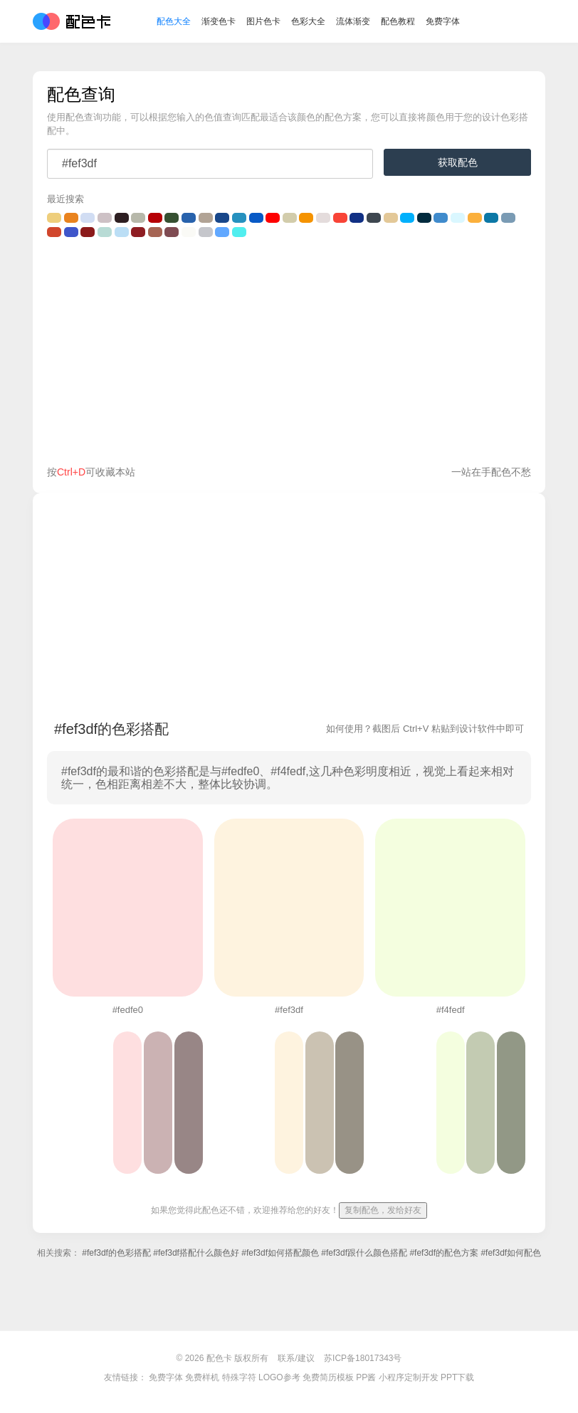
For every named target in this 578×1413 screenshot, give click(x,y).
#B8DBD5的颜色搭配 (105, 232)
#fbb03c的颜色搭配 (475, 218)
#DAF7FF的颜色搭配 (458, 218)
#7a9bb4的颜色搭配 (508, 218)
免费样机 (202, 1377)
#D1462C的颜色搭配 (54, 232)
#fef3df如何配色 (510, 1253)
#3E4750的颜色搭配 (374, 218)
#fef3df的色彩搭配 (116, 1253)
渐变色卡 (218, 21)
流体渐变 (353, 21)
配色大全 (174, 21)
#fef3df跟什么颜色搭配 (364, 1253)
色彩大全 (308, 21)
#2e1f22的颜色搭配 (122, 218)
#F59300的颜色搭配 (306, 218)
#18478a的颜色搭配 (222, 218)
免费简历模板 (328, 1377)
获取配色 (458, 162)
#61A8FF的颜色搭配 (222, 232)
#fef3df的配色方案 (443, 1253)
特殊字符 (239, 1377)
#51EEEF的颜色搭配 (239, 232)
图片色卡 (263, 21)
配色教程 (398, 21)
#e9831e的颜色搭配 (71, 218)
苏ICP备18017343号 (362, 1358)
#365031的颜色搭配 (171, 218)
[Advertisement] (289, 354)
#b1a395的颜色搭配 (206, 218)
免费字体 (443, 21)
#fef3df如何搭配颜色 (280, 1253)
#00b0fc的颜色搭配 (407, 218)
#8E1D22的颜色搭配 (138, 232)
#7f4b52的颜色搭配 (171, 232)
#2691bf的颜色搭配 (239, 218)
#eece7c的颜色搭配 (54, 218)
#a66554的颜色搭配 (155, 232)
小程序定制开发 (408, 1377)
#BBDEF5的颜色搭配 (122, 232)
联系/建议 (296, 1358)
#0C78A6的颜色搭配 (491, 218)
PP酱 (366, 1377)
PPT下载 (457, 1377)
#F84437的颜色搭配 (340, 218)
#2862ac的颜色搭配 (189, 218)
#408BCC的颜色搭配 (441, 218)
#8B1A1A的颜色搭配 (87, 232)
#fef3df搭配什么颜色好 (196, 1253)
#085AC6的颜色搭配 (256, 218)
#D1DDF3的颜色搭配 (87, 218)
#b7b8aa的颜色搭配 (138, 218)
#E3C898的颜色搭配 (391, 218)
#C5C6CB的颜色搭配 (206, 232)
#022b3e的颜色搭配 (424, 218)
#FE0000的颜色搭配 (273, 218)
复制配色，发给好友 (383, 1210)
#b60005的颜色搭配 (155, 218)
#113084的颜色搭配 (357, 218)
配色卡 (71, 21)
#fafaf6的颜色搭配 (189, 232)
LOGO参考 (279, 1377)
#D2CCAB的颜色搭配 (290, 218)
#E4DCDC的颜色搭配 (323, 218)
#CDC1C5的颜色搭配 (105, 218)
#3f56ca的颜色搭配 (71, 232)
